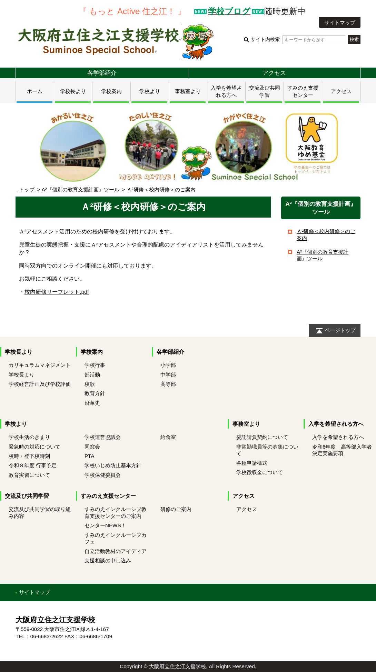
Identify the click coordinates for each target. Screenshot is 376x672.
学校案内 (111, 91)
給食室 (168, 437)
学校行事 (95, 365)
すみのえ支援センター (108, 496)
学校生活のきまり (29, 437)
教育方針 (95, 393)
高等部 (168, 384)
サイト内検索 (297, 39)
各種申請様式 (251, 463)
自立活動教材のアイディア (116, 551)
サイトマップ (339, 23)
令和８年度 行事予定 (33, 465)
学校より (149, 91)
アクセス (274, 72)
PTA (89, 456)
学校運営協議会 (103, 437)
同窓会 (92, 447)
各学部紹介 (102, 72)
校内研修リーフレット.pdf (56, 292)
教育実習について (29, 475)
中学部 (168, 375)
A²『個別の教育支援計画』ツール (80, 189)
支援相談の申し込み (108, 560)
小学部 (168, 365)
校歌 (90, 384)
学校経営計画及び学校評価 (40, 384)
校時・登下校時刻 (29, 456)
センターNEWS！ (105, 525)
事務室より (188, 91)
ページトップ (340, 330)
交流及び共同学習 (27, 496)
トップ (26, 189)
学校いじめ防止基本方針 (113, 465)
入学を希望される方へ (336, 424)
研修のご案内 (175, 509)
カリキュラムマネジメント (40, 365)
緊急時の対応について (34, 447)
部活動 (92, 375)
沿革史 (92, 403)
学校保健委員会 (103, 475)
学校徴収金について (259, 472)
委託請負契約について (262, 437)
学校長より (73, 91)
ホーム (34, 91)
